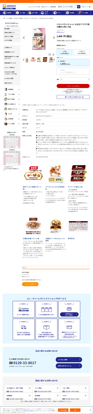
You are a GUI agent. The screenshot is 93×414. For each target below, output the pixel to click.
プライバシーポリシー (29, 411)
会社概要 (9, 407)
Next (88, 1)
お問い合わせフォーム (64, 366)
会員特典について (9, 52)
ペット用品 (9, 18)
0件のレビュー (60, 32)
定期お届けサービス (10, 63)
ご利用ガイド (8, 47)
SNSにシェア (53, 54)
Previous (5, 1)
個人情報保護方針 (47, 407)
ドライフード (34, 18)
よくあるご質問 (8, 78)
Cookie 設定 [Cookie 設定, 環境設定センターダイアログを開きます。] (63, 411)
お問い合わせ (8, 83)
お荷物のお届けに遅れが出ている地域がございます (46, 1)
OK (75, 411)
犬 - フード (27, 18)
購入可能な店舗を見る (73, 97)
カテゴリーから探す (18, 18)
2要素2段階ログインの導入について (11, 57)
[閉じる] (90, 411)
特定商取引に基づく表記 (26, 407)
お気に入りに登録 (50, 54)
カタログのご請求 (10, 73)
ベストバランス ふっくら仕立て (46, 18)
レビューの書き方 (9, 67)
